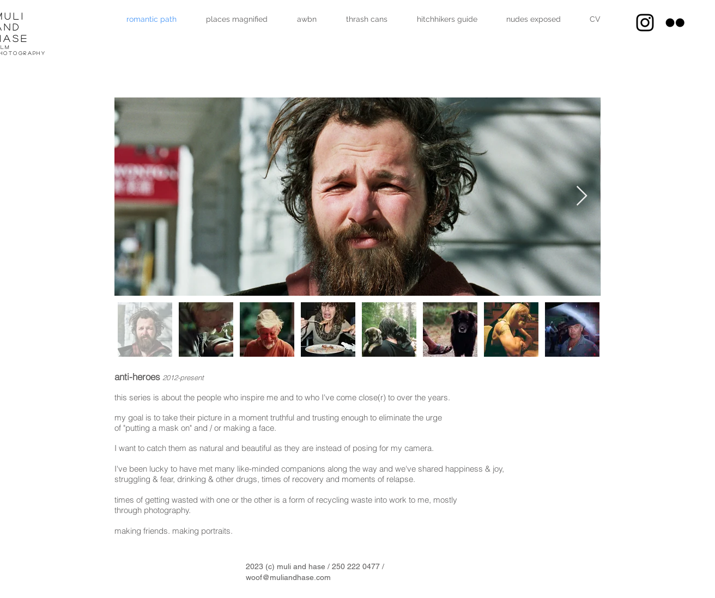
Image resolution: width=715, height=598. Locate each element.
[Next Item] (581, 196)
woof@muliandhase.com (288, 577)
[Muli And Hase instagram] (645, 22)
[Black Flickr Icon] (675, 22)
